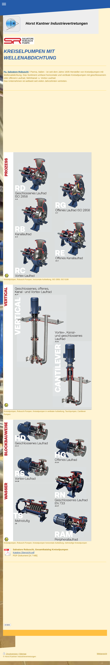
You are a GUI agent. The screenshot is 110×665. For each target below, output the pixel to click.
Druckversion (10, 654)
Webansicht (102, 654)
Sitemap (22, 654)
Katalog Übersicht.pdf (23, 552)
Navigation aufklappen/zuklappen (55, 4)
